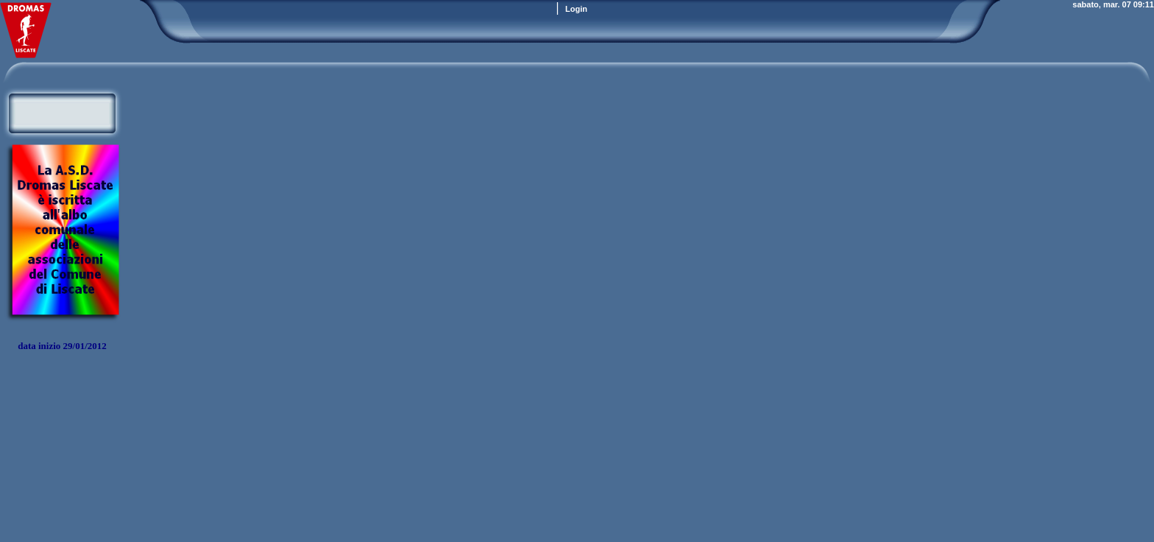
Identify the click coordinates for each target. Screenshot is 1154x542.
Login (576, 8)
